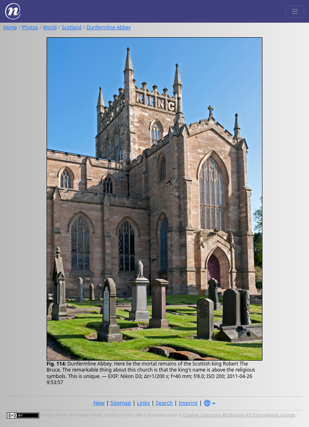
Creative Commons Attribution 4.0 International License (239, 415)
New (98, 402)
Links (143, 402)
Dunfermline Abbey (109, 27)
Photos (30, 27)
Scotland (71, 27)
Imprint (188, 402)
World (50, 27)
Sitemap (121, 402)
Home (10, 27)
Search (164, 402)
